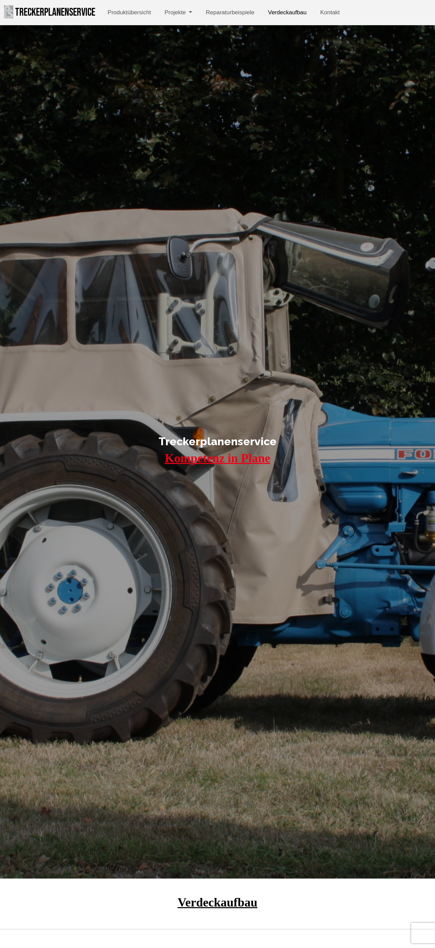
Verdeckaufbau (287, 12)
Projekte (176, 12)
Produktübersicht (129, 12)
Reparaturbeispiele (230, 12)
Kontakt (330, 12)
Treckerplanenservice (49, 12)
